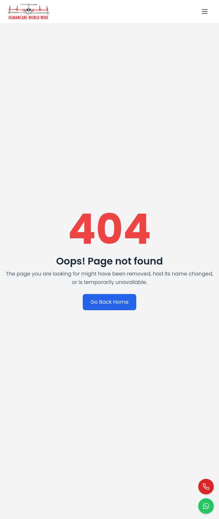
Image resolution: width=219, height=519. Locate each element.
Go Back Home (110, 302)
